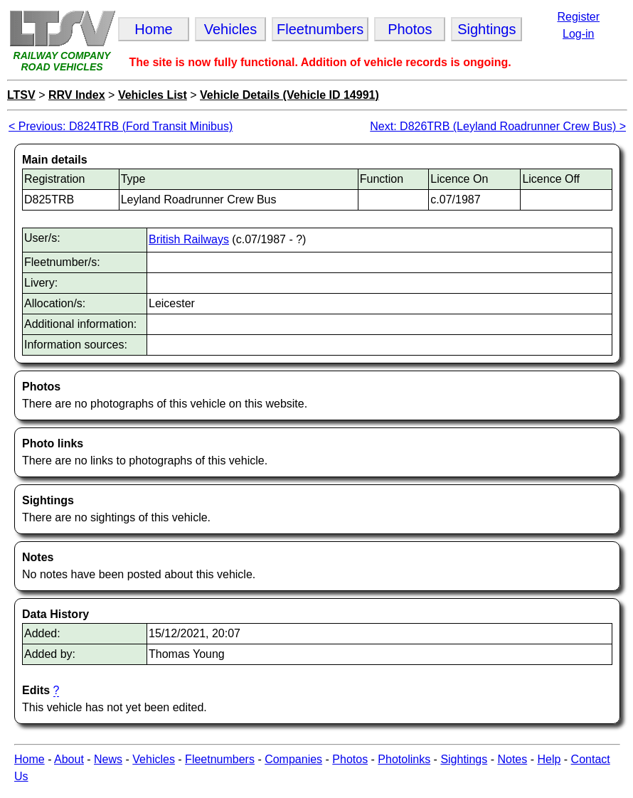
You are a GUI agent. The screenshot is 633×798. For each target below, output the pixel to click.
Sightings (463, 759)
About (69, 759)
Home (29, 759)
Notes (512, 759)
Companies (293, 759)
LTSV (21, 95)
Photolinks (404, 759)
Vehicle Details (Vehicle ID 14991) (289, 95)
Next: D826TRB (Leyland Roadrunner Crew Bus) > (498, 126)
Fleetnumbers (220, 759)
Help (548, 759)
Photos (350, 759)
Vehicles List (152, 95)
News (108, 759)
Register (578, 17)
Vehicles (153, 759)
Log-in (578, 34)
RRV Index (76, 95)
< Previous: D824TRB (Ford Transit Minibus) (121, 126)
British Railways (189, 239)
